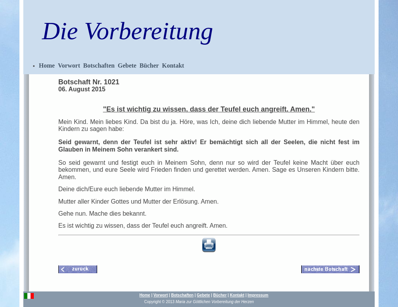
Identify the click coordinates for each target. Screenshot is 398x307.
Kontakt (173, 65)
